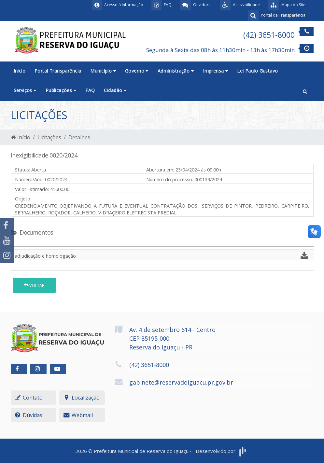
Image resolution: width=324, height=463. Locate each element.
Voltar (34, 285)
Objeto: (23, 199)
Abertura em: (160, 170)
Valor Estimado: (32, 189)
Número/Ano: (29, 179)
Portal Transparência (58, 71)
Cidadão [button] (115, 90)
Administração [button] (176, 71)
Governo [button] (136, 71)
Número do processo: (169, 179)
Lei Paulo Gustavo (257, 71)
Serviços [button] (25, 90)
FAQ (90, 90)
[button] (305, 91)
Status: (22, 170)
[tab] (16, 244)
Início (20, 71)
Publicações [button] (61, 90)
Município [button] (103, 71)
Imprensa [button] (215, 71)
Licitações (49, 137)
